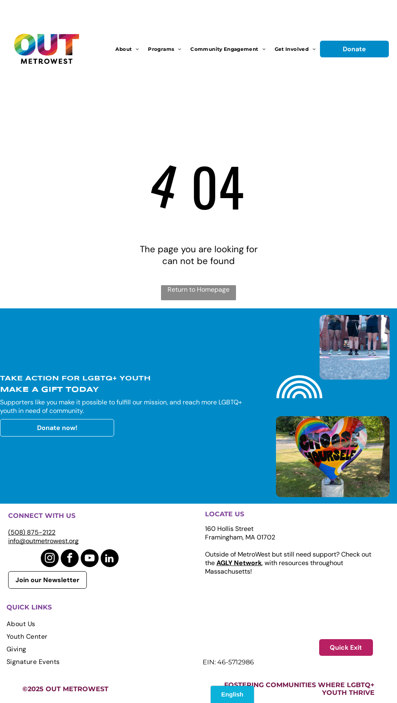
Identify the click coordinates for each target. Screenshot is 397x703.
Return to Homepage (198, 289)
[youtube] (90, 559)
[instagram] (50, 559)
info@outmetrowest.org (43, 541)
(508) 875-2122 (31, 532)
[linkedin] (110, 559)
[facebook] (70, 559)
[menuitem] (127, 49)
